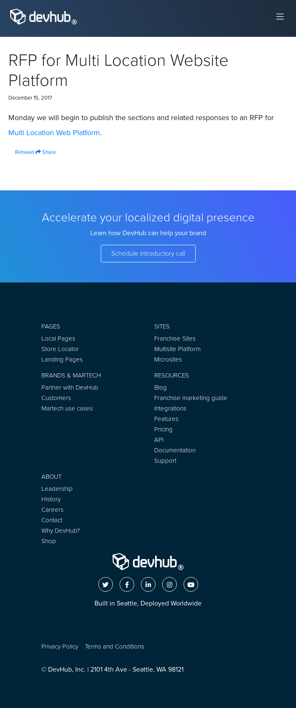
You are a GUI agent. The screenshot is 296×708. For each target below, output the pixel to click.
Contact (51, 520)
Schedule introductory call (148, 253)
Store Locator (60, 349)
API (158, 439)
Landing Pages (62, 359)
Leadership (57, 488)
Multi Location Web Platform (54, 132)
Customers (56, 398)
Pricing (163, 429)
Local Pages (58, 338)
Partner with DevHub (69, 387)
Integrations (170, 408)
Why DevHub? (60, 530)
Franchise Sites (175, 338)
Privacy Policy (59, 646)
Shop (48, 541)
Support (165, 460)
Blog (160, 387)
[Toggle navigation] (280, 16)
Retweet (21, 152)
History (51, 499)
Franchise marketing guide (190, 398)
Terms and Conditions (114, 646)
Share (46, 152)
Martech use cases (67, 408)
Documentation (175, 450)
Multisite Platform (177, 349)
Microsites (168, 359)
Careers (52, 509)
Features (166, 418)
